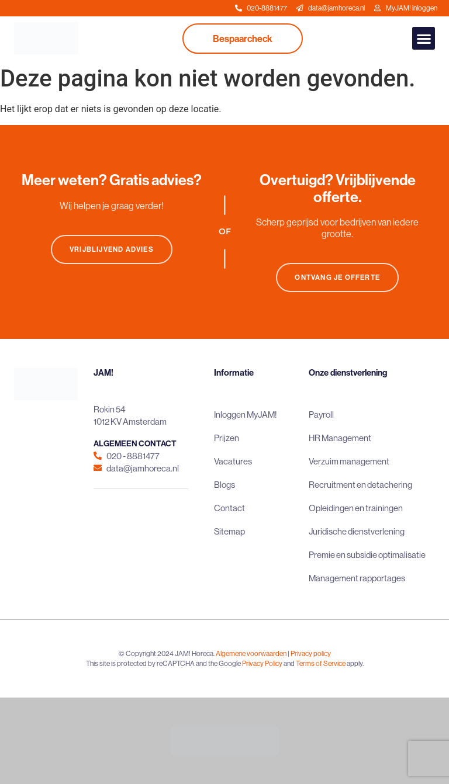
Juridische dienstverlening (357, 531)
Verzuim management (349, 461)
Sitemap (229, 531)
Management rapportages (357, 578)
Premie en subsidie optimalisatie (367, 554)
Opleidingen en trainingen (356, 508)
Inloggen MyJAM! (245, 414)
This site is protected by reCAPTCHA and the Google (164, 663)
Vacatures (233, 461)
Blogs (224, 484)
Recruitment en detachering (360, 484)
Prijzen (226, 437)
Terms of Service (321, 663)
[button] (423, 38)
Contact (229, 508)
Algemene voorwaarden (251, 653)
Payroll (321, 414)
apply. (355, 663)
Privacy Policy (262, 663)
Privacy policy (311, 653)
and (289, 663)
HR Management (340, 437)
